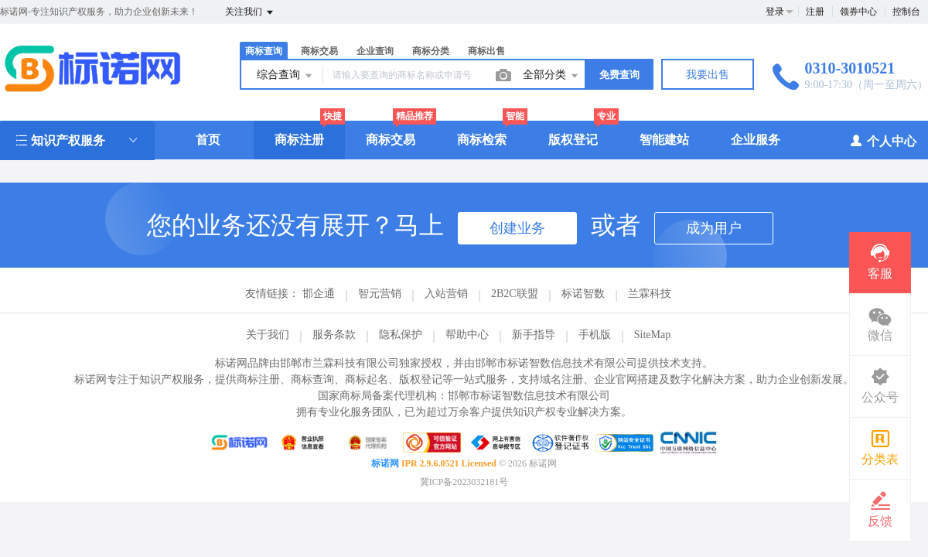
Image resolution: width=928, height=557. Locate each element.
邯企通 (318, 293)
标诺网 (385, 463)
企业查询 (375, 51)
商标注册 (299, 139)
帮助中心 (467, 334)
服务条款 (334, 334)
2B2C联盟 (514, 293)
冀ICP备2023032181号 (464, 482)
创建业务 (517, 228)
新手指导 (533, 334)
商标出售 (486, 51)
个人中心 (882, 140)
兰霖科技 (649, 293)
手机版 (594, 334)
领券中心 (858, 11)
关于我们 (267, 334)
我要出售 (707, 74)
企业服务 (755, 139)
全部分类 (551, 76)
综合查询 (285, 76)
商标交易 (319, 51)
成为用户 (714, 228)
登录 (775, 11)
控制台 (906, 11)
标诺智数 (583, 293)
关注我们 (250, 12)
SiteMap (652, 334)
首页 (208, 139)
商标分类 (430, 51)
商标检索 (482, 139)
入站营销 (446, 293)
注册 (815, 11)
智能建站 (664, 139)
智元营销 (379, 293)
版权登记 (573, 139)
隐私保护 (400, 334)
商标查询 (263, 51)
